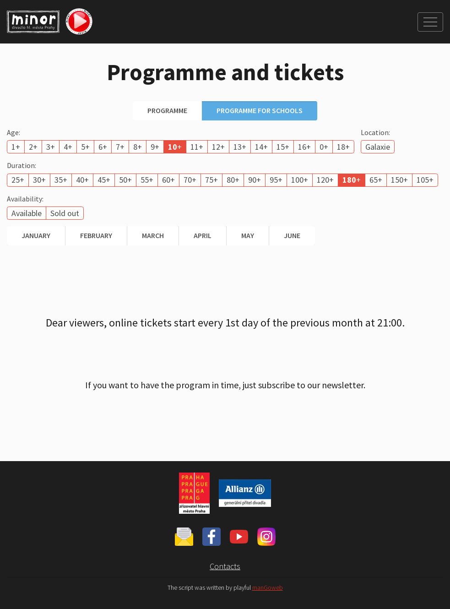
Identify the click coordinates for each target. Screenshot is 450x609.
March (153, 235)
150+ (399, 179)
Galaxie (377, 146)
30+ (39, 179)
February (96, 235)
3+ (50, 146)
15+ (283, 146)
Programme (167, 110)
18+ (343, 146)
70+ (190, 179)
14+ (261, 146)
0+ (324, 146)
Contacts (225, 566)
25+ (17, 179)
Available (26, 213)
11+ (196, 146)
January (36, 235)
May (247, 235)
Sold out (64, 213)
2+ (33, 146)
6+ (102, 146)
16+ (304, 146)
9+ (155, 146)
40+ (82, 179)
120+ (325, 179)
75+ (211, 179)
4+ (68, 146)
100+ (299, 179)
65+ (375, 179)
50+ (125, 179)
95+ (276, 179)
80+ (233, 179)
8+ (137, 146)
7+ (120, 146)
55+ (147, 179)
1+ (15, 146)
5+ (85, 146)
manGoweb (267, 587)
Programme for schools (260, 110)
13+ (239, 146)
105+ (425, 179)
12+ (218, 146)
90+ (254, 179)
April (202, 235)
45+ (104, 179)
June (292, 235)
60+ (168, 179)
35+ (60, 179)
